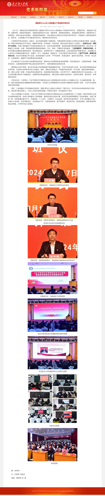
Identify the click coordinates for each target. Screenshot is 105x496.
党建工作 (42, 17)
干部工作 (52, 17)
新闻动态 (33, 17)
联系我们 (89, 17)
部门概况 (23, 17)
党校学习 (61, 17)
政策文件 (71, 17)
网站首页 (14, 17)
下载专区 (80, 17)
